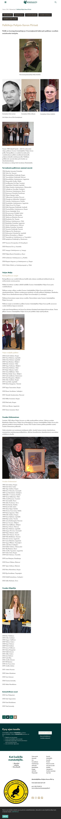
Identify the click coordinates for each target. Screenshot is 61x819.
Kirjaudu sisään (45, 733)
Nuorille (48, 756)
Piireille (48, 762)
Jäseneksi (15, 763)
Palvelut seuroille (50, 763)
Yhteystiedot (34, 773)
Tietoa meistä (35, 756)
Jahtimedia (34, 765)
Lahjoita (16, 765)
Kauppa (33, 769)
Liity (33, 760)
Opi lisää (48, 773)
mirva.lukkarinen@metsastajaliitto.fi (41, 788)
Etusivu (4, 9)
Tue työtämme (35, 762)
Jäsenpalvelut (49, 769)
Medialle (48, 767)
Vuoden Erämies (31, 15)
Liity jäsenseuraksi (50, 765)
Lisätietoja (15, 812)
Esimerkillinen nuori (10, 19)
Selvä (5, 816)
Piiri (7, 9)
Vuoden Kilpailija (45, 15)
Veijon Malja (19, 15)
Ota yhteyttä (16, 767)
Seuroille (48, 760)
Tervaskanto (7, 15)
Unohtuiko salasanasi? (45, 738)
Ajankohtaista (35, 767)
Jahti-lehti (34, 771)
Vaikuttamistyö (12, 9)
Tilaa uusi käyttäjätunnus (45, 736)
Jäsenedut (34, 758)
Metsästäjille (49, 758)
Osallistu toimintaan (50, 771)
